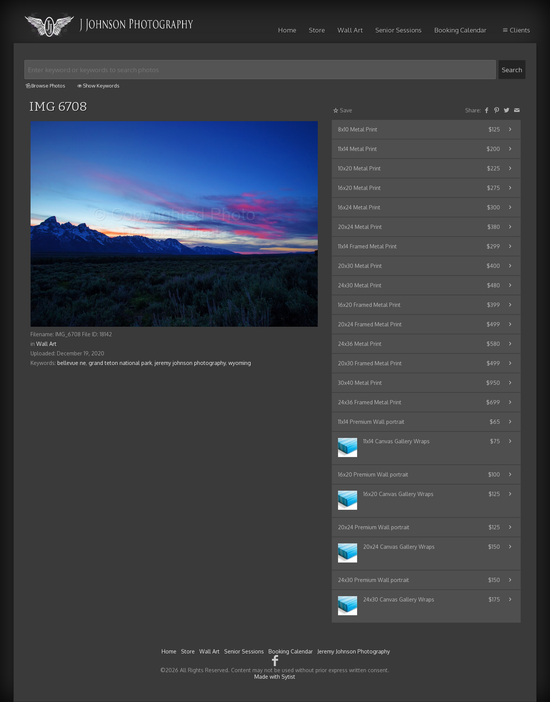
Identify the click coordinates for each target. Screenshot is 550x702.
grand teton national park (120, 363)
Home (287, 30)
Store (317, 30)
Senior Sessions (398, 30)
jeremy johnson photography (190, 363)
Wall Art (350, 30)
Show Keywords (98, 86)
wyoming (239, 363)
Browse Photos (44, 86)
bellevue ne (71, 363)
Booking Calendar (460, 30)
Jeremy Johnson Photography (353, 651)
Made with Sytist (274, 676)
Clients (515, 30)
